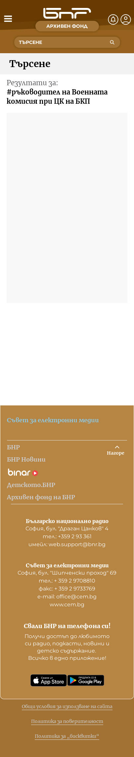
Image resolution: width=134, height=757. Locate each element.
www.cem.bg (67, 604)
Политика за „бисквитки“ (67, 736)
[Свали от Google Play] (85, 680)
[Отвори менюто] (8, 18)
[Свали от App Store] (48, 680)
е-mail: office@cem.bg (67, 596)
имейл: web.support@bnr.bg (67, 544)
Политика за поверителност (67, 721)
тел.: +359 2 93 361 (67, 536)
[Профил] (125, 19)
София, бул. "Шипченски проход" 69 (67, 573)
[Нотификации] (113, 19)
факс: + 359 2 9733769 (67, 589)
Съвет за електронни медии (53, 420)
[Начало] (67, 13)
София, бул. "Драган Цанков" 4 (67, 528)
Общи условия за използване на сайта (67, 706)
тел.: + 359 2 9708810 (67, 581)
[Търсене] (112, 42)
